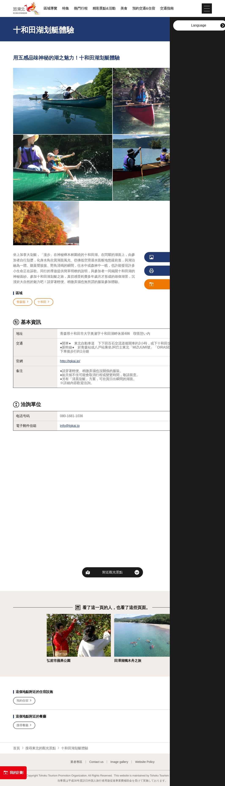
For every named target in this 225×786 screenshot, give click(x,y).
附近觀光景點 (112, 572)
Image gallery (119, 761)
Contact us (96, 761)
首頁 (16, 748)
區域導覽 (50, 8)
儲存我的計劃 (170, 284)
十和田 (43, 302)
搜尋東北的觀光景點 (40, 748)
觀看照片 (169, 257)
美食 (124, 8)
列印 (167, 271)
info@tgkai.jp (70, 426)
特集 (65, 8)
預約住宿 (24, 700)
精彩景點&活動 (104, 8)
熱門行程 (81, 8)
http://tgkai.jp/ (70, 361)
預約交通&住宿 (143, 8)
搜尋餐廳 (24, 725)
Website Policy (145, 761)
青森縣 (22, 302)
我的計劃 (13, 772)
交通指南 (167, 8)
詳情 (50, 616)
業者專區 (76, 761)
